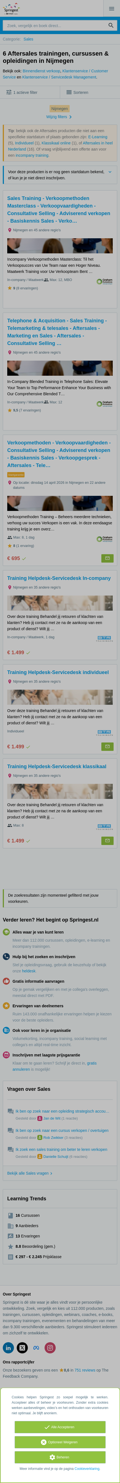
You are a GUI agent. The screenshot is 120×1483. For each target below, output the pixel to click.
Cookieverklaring (87, 1469)
